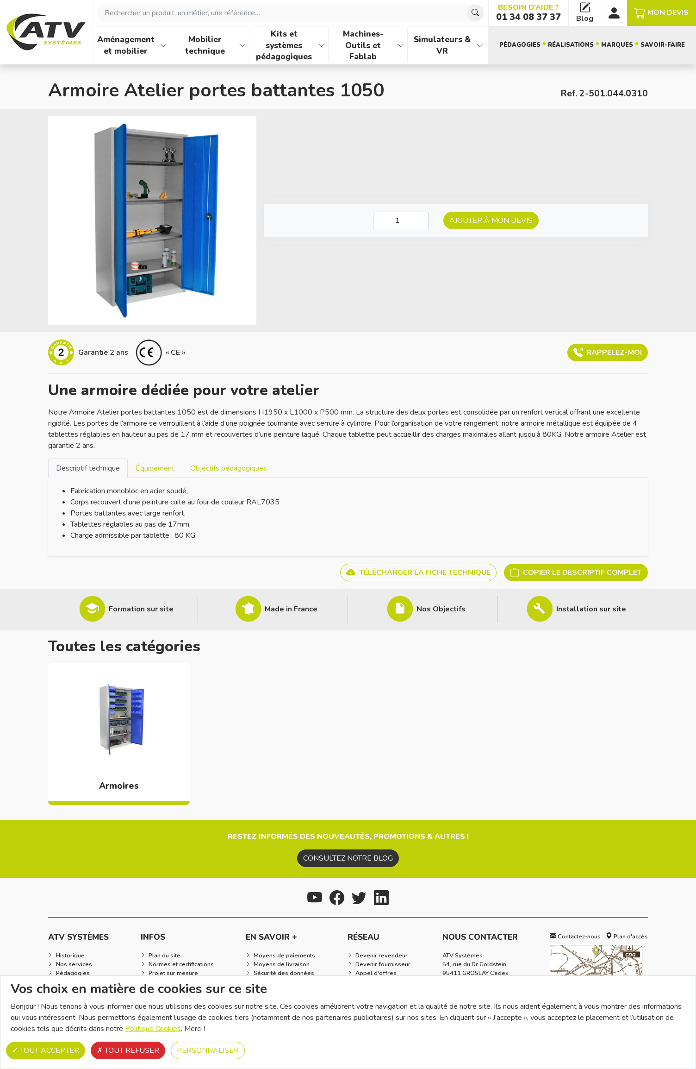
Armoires (119, 786)
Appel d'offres (376, 973)
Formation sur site (141, 609)
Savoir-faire (662, 45)
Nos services (74, 964)
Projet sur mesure (173, 973)
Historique (70, 955)
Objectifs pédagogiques (228, 468)
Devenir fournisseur (382, 964)
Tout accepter (45, 1050)
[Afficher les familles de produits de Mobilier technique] (242, 45)
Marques (617, 45)
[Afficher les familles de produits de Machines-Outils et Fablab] (400, 45)
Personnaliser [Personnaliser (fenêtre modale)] (208, 1050)
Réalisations (571, 45)
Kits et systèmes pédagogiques (284, 45)
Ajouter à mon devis (491, 220)
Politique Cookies (153, 1029)
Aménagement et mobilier (126, 45)
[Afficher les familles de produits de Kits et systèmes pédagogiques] (321, 45)
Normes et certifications (181, 964)
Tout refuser (128, 1050)
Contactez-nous (575, 936)
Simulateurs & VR (442, 45)
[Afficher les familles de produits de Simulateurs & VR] (479, 45)
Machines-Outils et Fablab (363, 45)
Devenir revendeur (381, 955)
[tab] (88, 468)
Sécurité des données (284, 973)
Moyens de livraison (282, 964)
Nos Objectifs (441, 609)
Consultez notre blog (348, 858)
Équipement (155, 468)
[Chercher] (475, 13)
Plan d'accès (627, 936)
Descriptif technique (88, 468)
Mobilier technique (205, 45)
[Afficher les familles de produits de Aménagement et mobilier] (163, 45)
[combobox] (291, 13)
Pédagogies (520, 45)
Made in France (291, 609)
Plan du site (164, 955)
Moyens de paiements (284, 955)
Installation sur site (591, 609)
